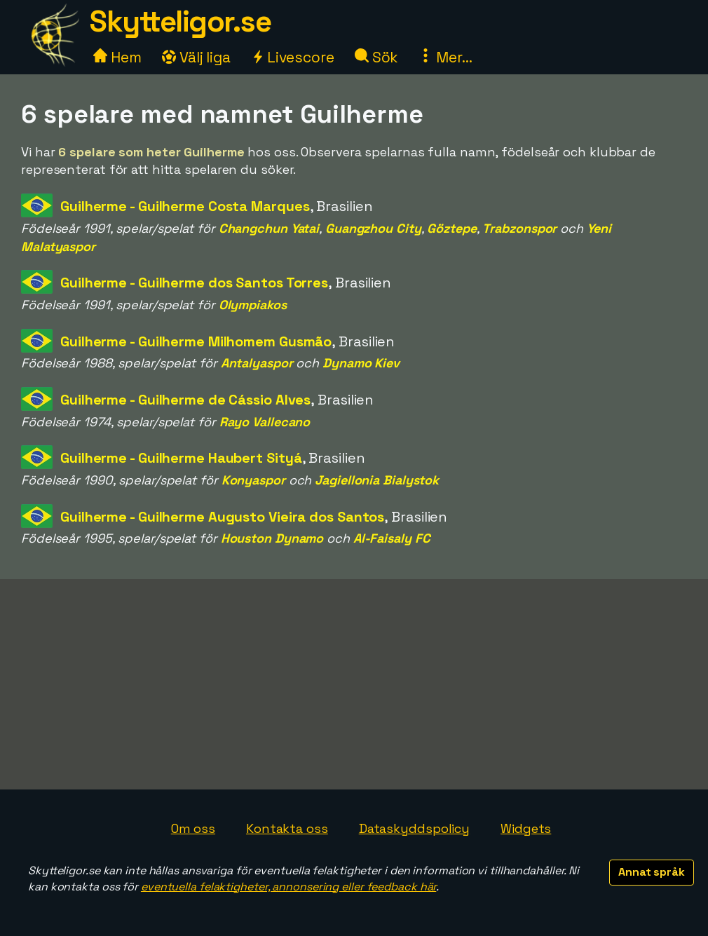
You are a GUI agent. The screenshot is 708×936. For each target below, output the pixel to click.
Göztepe (451, 228)
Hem (117, 57)
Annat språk (651, 871)
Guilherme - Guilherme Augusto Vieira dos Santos (222, 517)
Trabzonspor (519, 228)
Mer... (445, 57)
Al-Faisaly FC (391, 538)
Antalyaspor (257, 363)
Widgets (526, 828)
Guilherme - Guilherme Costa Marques (185, 206)
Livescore (292, 57)
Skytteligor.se (180, 21)
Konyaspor (253, 480)
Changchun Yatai (269, 228)
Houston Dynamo (272, 538)
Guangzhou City (373, 228)
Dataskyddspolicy (414, 828)
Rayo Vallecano (265, 422)
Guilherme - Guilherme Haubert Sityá (181, 458)
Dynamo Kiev (361, 363)
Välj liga (196, 57)
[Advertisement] (354, 684)
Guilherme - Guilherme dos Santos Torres (194, 282)
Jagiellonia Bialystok (377, 480)
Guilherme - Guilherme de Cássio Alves (185, 400)
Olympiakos (253, 305)
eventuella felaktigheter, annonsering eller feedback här (288, 886)
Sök (377, 57)
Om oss (193, 828)
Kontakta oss (287, 828)
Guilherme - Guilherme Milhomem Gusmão (196, 341)
